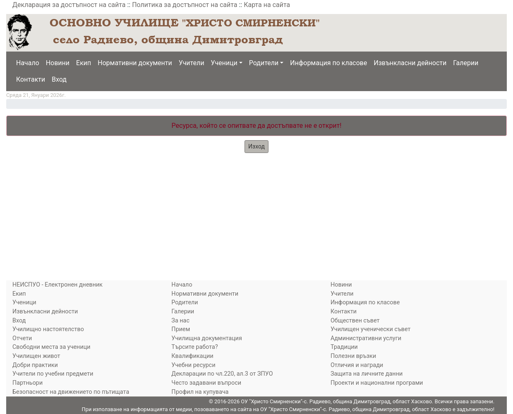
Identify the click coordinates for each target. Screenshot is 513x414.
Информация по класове (328, 63)
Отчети (22, 338)
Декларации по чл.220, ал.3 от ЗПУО (222, 373)
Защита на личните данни (366, 373)
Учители (191, 63)
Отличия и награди (356, 365)
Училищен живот (36, 356)
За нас (180, 320)
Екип (83, 63)
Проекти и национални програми (376, 382)
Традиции (344, 346)
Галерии (465, 63)
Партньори (27, 382)
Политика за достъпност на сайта (185, 5)
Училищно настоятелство (48, 329)
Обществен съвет (355, 320)
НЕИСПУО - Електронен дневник (57, 284)
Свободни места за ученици (51, 346)
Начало (27, 63)
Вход (59, 79)
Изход (256, 146)
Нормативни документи (135, 63)
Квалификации (192, 356)
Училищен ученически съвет (370, 329)
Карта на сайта (267, 5)
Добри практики (35, 365)
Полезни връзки (353, 356)
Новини (57, 63)
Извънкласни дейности (410, 63)
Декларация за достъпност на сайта (69, 5)
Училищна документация (206, 338)
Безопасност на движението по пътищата (70, 391)
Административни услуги (365, 338)
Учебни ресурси (193, 365)
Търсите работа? (194, 346)
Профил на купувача (199, 391)
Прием (180, 329)
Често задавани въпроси (206, 382)
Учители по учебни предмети (52, 373)
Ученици (224, 63)
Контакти (30, 79)
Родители (263, 63)
